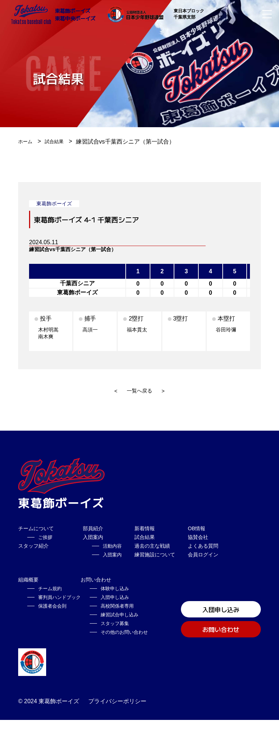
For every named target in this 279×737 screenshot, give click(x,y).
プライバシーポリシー (117, 718)
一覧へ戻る (139, 391)
